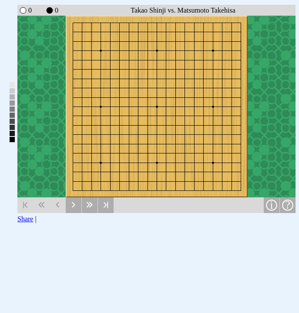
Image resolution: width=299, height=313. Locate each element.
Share (25, 219)
